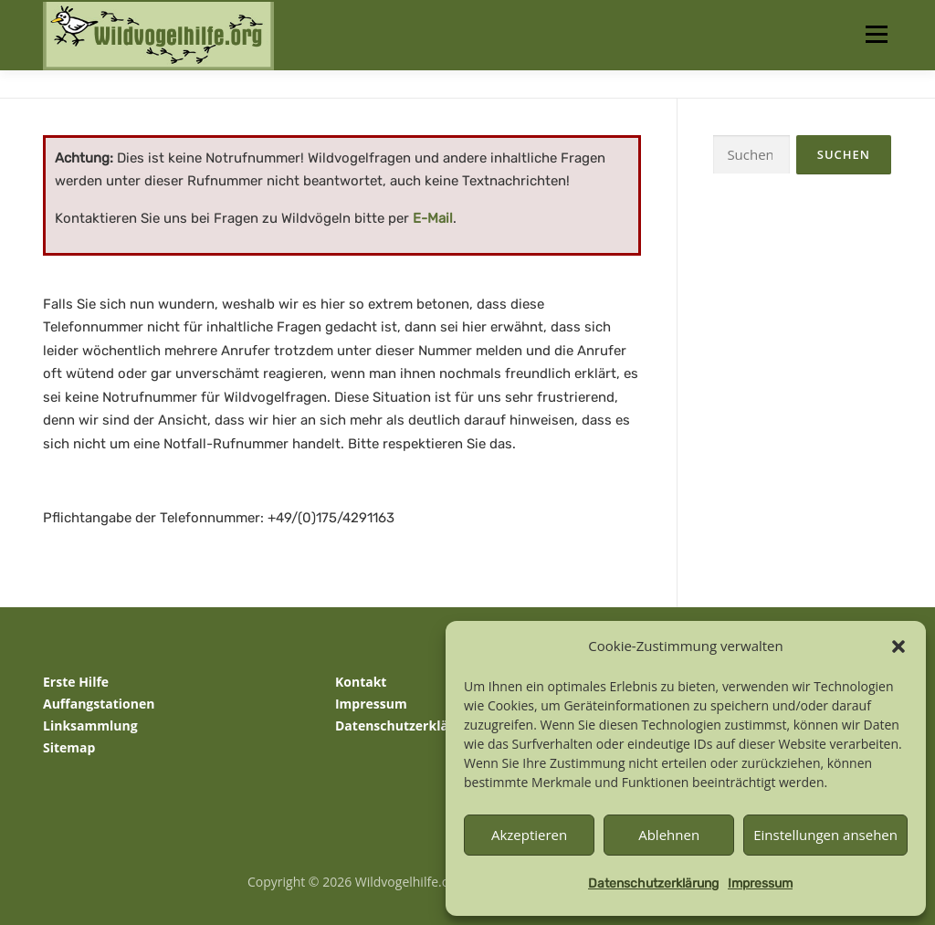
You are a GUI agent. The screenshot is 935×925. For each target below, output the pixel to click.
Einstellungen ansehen (825, 834)
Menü (876, 34)
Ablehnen (668, 834)
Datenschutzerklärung (653, 883)
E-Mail (433, 218)
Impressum (760, 883)
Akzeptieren (529, 834)
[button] (898, 646)
